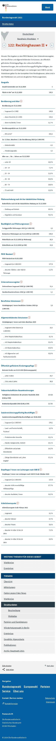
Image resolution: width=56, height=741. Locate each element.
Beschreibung (14, 610)
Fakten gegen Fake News (15, 593)
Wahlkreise (9, 598)
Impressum (50, 701)
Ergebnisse (8, 633)
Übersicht (8, 581)
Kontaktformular (11, 703)
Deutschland (28, 33)
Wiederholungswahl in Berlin (16, 627)
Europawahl (31, 686)
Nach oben (50, 665)
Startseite (12, 8)
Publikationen (10, 645)
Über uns (18, 691)
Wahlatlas (12, 616)
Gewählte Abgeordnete (14, 639)
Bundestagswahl (11, 686)
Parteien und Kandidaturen (15, 621)
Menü (47, 7)
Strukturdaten (8, 23)
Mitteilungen (9, 587)
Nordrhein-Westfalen (26, 38)
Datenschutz (50, 698)
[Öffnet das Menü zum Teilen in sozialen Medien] (8, 669)
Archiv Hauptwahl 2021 (14, 650)
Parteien (45, 686)
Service (6, 691)
